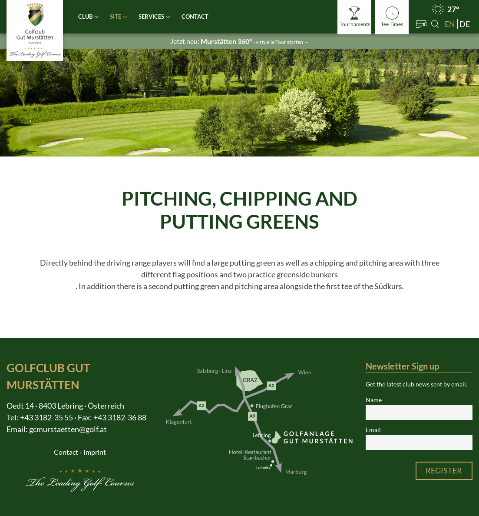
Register (444, 470)
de (464, 24)
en (450, 24)
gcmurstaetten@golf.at (68, 429)
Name (374, 400)
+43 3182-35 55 (46, 417)
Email (373, 430)
